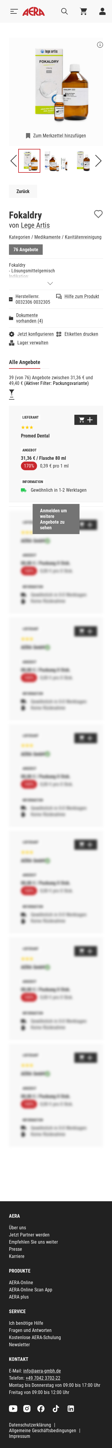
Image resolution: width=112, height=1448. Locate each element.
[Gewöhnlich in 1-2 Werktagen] (23, 490)
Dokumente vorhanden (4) (29, 318)
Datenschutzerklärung (30, 1425)
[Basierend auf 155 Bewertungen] (27, 427)
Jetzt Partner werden (29, 1235)
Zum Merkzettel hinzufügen (59, 135)
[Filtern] (11, 391)
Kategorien (19, 237)
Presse (15, 1249)
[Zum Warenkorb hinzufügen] (85, 420)
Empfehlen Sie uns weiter (33, 1242)
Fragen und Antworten (30, 1330)
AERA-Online (21, 1282)
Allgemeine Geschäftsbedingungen (42, 1430)
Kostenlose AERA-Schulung (35, 1337)
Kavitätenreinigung (83, 237)
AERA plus (19, 1297)
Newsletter (19, 1344)
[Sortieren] (11, 397)
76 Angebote (25, 249)
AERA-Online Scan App (30, 1290)
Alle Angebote (24, 362)
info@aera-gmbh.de (42, 1371)
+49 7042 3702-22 (43, 1378)
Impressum (19, 1436)
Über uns (17, 1227)
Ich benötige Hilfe (26, 1323)
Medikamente (47, 237)
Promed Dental (35, 436)
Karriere (16, 1256)
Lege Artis (35, 225)
